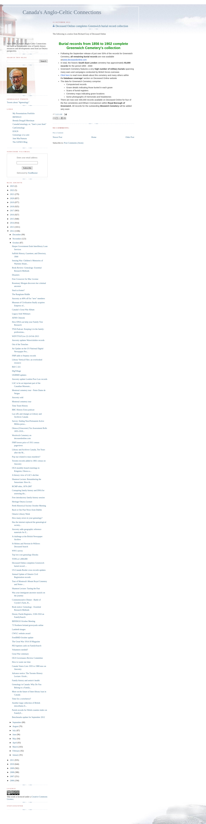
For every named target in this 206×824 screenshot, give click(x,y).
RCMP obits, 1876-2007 (22, 486)
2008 (12, 772)
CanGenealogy (19, 128)
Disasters (15, 275)
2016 (12, 215)
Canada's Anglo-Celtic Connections (62, 12)
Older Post (129, 137)
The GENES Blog (20, 142)
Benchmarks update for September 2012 (28, 717)
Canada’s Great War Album (23, 309)
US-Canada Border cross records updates (29, 570)
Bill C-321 (16, 367)
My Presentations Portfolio (24, 113)
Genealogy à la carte (21, 135)
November (17, 239)
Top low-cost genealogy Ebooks (25, 555)
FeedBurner (33, 173)
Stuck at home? (18, 290)
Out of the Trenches (20, 344)
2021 (12, 194)
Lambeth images (19, 629)
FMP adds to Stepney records (24, 356)
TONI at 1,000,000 (20, 559)
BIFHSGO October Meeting (23, 621)
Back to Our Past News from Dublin (27, 510)
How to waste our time (21, 662)
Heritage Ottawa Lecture (22, 502)
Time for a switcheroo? (21, 699)
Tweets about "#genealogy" (18, 102)
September (17, 722)
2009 (12, 768)
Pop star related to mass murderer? (26, 457)
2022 (12, 190)
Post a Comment (58, 133)
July (14, 730)
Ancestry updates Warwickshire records (28, 340)
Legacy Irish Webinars (21, 314)
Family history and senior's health (26, 680)
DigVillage (16, 371)
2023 (12, 186)
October (16, 243)
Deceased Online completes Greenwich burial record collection (92, 26)
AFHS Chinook (18, 318)
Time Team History (20, 406)
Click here (65, 75)
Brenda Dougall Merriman (23, 120)
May (14, 738)
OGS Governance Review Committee (27, 658)
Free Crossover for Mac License (25, 279)
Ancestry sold (17, 397)
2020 (12, 198)
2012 (12, 231)
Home (93, 137)
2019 (12, 202)
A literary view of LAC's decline (25, 475)
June (14, 734)
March (15, 747)
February (16, 751)
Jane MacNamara (20, 138)
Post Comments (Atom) (73, 143)
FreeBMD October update (22, 637)
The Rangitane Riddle (21, 294)
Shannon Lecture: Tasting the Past (26, 588)
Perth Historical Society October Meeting (29, 506)
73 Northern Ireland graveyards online (27, 625)
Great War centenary (20, 654)
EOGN (15, 131)
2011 (12, 760)
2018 (12, 206)
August (15, 726)
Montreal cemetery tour (21, 401)
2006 (12, 780)
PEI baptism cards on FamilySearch (26, 646)
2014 (12, 223)
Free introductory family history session (28, 497)
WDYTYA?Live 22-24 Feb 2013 (25, 336)
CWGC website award (21, 633)
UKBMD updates (19, 375)
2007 (12, 776)
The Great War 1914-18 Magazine (26, 641)
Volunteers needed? (20, 650)
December (16, 234)
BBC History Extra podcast (23, 410)
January (15, 755)
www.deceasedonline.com (75, 60)
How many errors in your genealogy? (27, 518)
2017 (12, 210)
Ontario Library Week (21, 514)
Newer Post (57, 137)
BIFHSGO (17, 117)
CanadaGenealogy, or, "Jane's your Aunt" (29, 124)
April (14, 742)
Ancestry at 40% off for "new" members (28, 298)
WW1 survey (17, 551)
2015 (12, 219)
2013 (12, 227)
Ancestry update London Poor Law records (29, 379)
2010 (12, 764)
